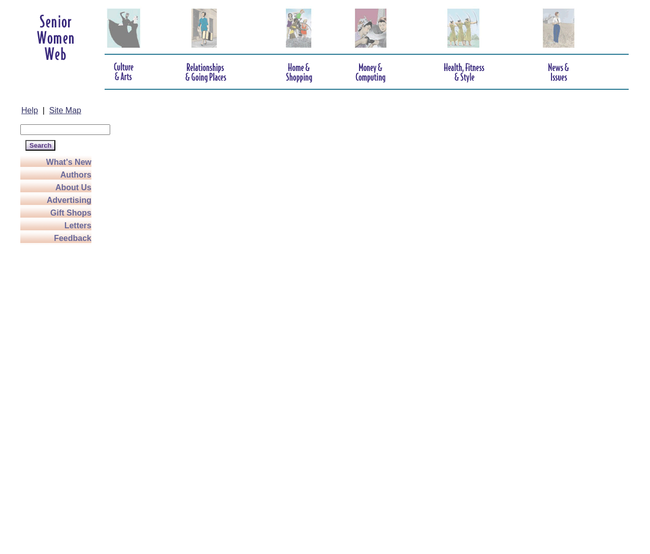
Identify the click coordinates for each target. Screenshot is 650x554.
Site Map (65, 110)
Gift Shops (70, 213)
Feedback (72, 238)
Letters (77, 225)
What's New (68, 162)
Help (29, 110)
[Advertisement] (61, 397)
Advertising (69, 200)
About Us (73, 187)
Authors (75, 174)
